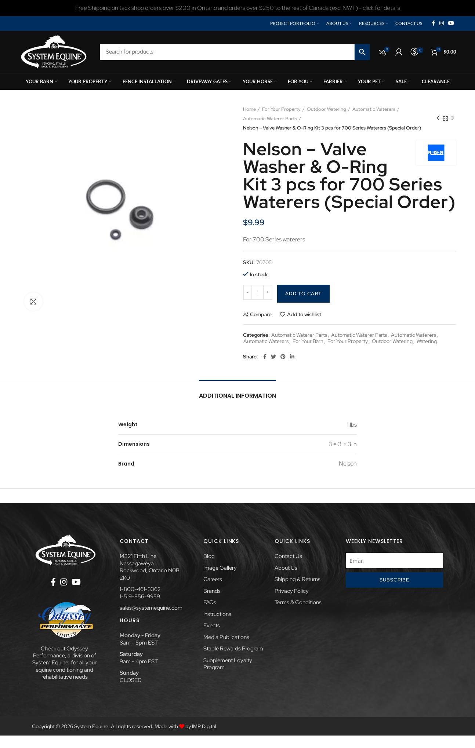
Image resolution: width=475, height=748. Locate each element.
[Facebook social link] (433, 23)
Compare (261, 314)
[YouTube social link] (451, 23)
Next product (452, 118)
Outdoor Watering (326, 109)
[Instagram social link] (441, 23)
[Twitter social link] (273, 356)
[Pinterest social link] (283, 356)
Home (249, 109)
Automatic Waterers (373, 109)
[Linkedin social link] (292, 356)
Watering (427, 341)
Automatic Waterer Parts (269, 119)
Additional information (237, 395)
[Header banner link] (237, 8)
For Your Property (281, 109)
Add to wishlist (304, 314)
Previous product (438, 118)
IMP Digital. (205, 726)
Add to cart (303, 294)
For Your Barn (308, 341)
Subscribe (395, 580)
